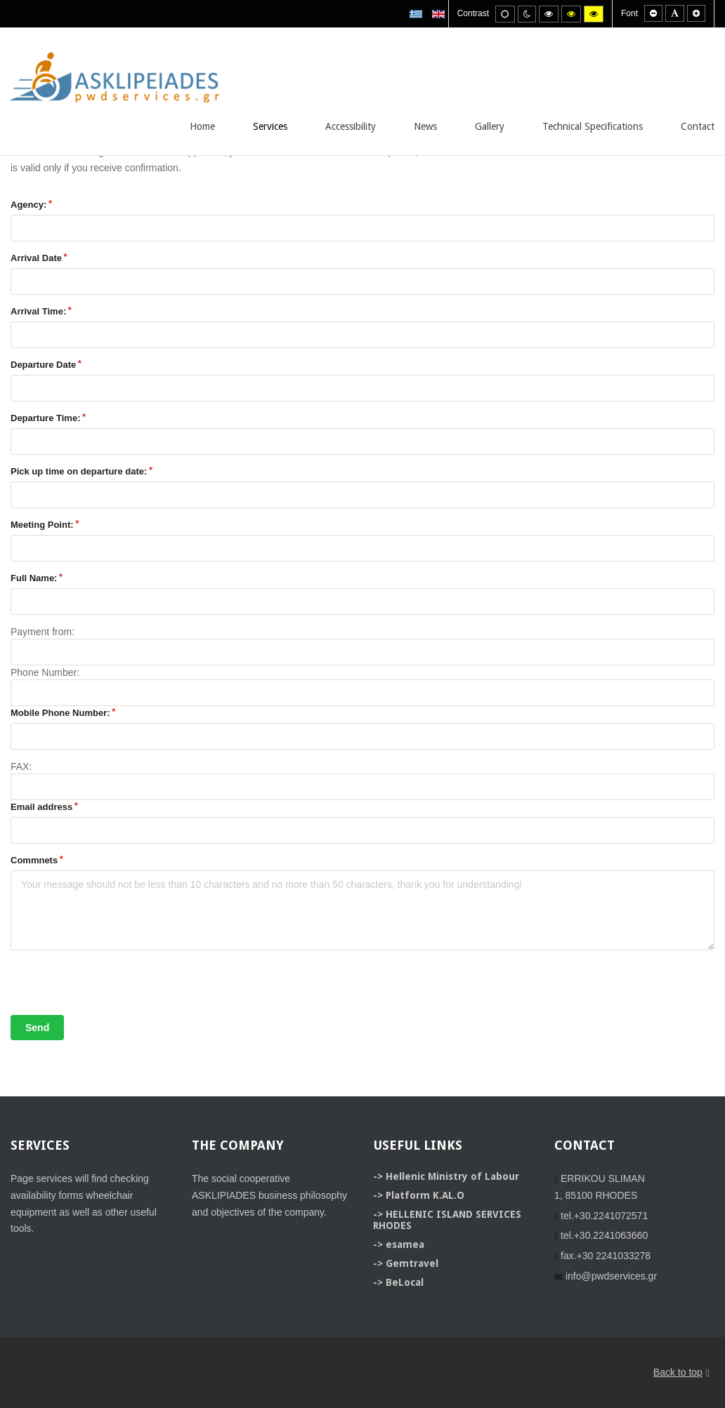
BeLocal (405, 1282)
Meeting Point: (42, 524)
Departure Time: (45, 418)
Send (37, 1027)
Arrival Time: (38, 311)
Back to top (681, 1373)
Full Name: (34, 578)
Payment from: (42, 631)
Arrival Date (36, 258)
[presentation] (117, 987)
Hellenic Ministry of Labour (452, 1176)
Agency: (28, 204)
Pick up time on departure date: (79, 471)
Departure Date (43, 364)
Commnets (34, 860)
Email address (41, 807)
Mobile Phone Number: (60, 713)
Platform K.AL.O (425, 1195)
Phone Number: (45, 672)
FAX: (21, 766)
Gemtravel (412, 1263)
